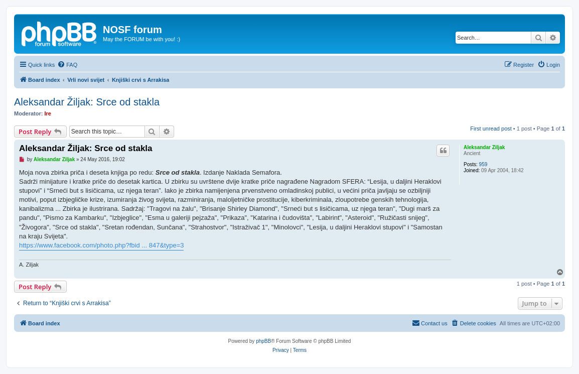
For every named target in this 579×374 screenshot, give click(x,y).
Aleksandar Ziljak (484, 147)
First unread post (491, 129)
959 (483, 164)
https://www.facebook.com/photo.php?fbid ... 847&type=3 (101, 245)
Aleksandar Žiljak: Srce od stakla (87, 101)
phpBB (263, 341)
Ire (48, 113)
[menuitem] (67, 65)
